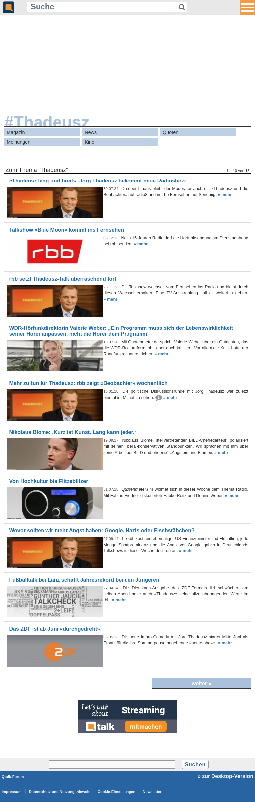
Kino (89, 142)
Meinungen (18, 142)
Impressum (12, 792)
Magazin (16, 132)
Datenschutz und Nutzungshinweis (59, 792)
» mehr (225, 194)
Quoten (170, 132)
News (91, 132)
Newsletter (152, 792)
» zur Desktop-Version (225, 776)
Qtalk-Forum (13, 777)
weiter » (202, 683)
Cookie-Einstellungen (116, 792)
